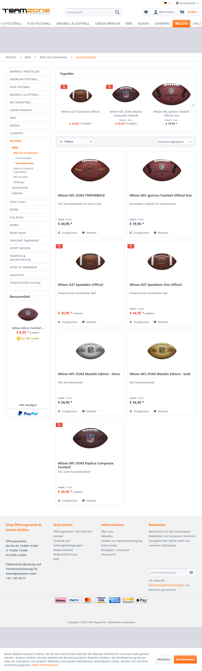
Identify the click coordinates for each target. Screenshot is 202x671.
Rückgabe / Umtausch (115, 550)
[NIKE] (129, 23)
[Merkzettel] (146, 12)
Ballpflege (19, 182)
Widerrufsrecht (63, 550)
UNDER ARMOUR (21, 110)
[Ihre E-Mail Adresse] (168, 572)
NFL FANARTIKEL (20, 102)
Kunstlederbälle (25, 163)
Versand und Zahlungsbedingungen (68, 543)
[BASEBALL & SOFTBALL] (73, 23)
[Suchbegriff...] (93, 12)
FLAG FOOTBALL (20, 87)
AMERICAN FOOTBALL (24, 79)
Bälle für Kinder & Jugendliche (23, 170)
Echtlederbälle (23, 158)
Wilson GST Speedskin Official (80, 111)
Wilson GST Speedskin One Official (156, 285)
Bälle (15, 147)
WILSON (15, 141)
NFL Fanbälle (21, 177)
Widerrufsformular (65, 554)
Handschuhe (20, 187)
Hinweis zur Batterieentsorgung (121, 541)
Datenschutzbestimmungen (166, 585)
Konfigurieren (185, 659)
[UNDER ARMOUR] (108, 23)
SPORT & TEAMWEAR (23, 267)
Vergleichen (67, 233)
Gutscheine (17, 275)
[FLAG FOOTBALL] (39, 23)
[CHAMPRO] (162, 23)
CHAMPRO (16, 133)
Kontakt (58, 536)
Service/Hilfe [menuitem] (186, 3)
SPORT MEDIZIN (20, 248)
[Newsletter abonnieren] (191, 572)
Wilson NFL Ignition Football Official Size (171, 113)
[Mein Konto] (164, 12)
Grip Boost (16, 217)
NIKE (13, 118)
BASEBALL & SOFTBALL (24, 94)
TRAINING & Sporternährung (20, 257)
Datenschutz (109, 545)
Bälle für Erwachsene (26, 152)
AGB (56, 559)
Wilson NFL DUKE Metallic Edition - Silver (89, 374)
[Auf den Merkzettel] (89, 232)
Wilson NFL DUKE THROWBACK (81, 195)
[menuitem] (93, 12)
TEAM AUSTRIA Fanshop (25, 282)
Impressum (108, 554)
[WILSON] (181, 23)
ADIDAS (14, 125)
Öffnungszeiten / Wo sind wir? (72, 531)
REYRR (14, 209)
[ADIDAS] (143, 23)
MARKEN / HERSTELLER (24, 71)
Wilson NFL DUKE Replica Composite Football (126, 113)
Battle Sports (18, 233)
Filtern (66, 141)
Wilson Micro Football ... (28, 328)
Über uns (107, 531)
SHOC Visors (18, 202)
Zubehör (17, 193)
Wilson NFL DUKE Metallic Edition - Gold (160, 374)
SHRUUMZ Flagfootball (24, 240)
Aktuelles (107, 536)
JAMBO (14, 225)
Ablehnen (163, 659)
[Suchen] (117, 12)
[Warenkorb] (189, 12)
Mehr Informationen (45, 665)
